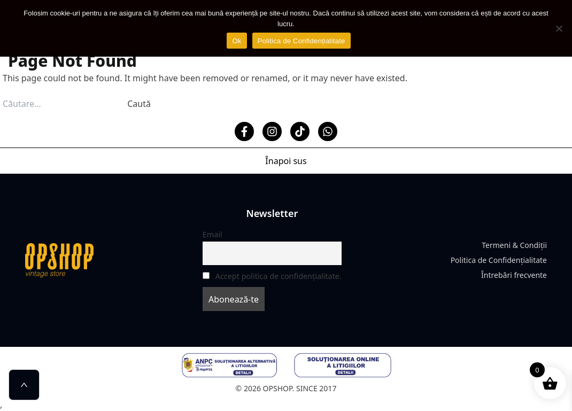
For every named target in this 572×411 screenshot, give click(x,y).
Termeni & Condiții (514, 245)
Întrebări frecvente (514, 275)
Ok (236, 41)
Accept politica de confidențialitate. (278, 276)
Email (212, 234)
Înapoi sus (285, 161)
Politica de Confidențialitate (499, 260)
